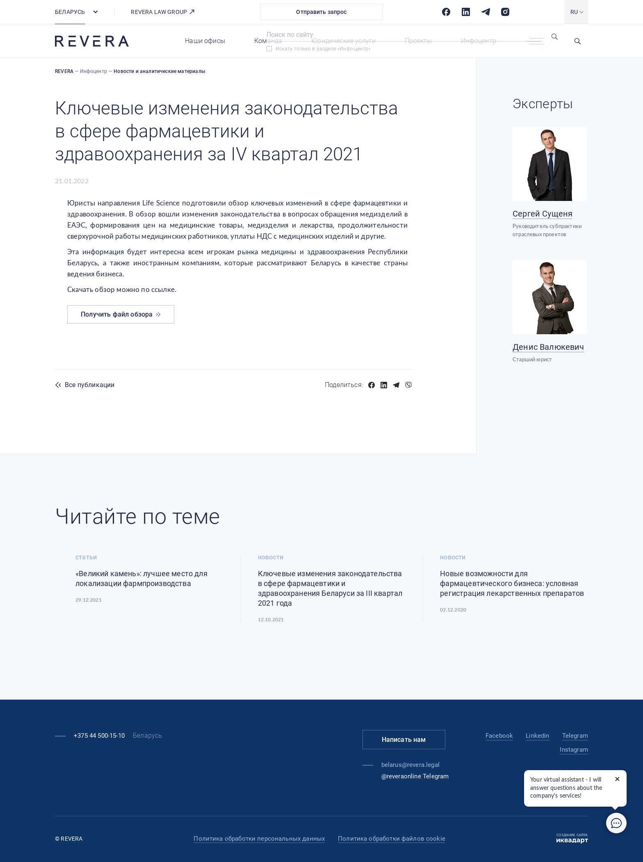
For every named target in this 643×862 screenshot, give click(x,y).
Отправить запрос (321, 12)
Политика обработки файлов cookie (391, 838)
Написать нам (404, 739)
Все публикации (89, 385)
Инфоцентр (478, 41)
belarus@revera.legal (410, 765)
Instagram (574, 749)
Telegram (575, 735)
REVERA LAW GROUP (163, 12)
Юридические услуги (343, 41)
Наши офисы (205, 41)
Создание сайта (572, 839)
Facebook (499, 735)
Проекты (418, 41)
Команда (268, 41)
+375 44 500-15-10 (99, 735)
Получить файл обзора (121, 314)
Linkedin (537, 735)
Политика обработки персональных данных (259, 838)
